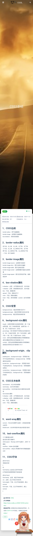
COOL (12, 498)
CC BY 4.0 (9, 510)
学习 (29, 211)
